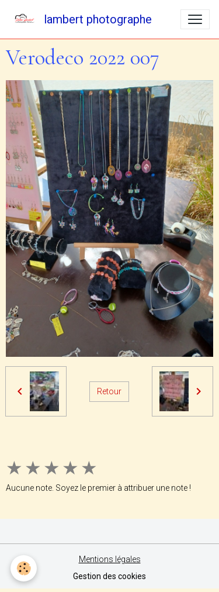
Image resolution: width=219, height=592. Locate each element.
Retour (109, 391)
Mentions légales (110, 559)
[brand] (80, 19)
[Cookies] (24, 568)
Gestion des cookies (109, 576)
